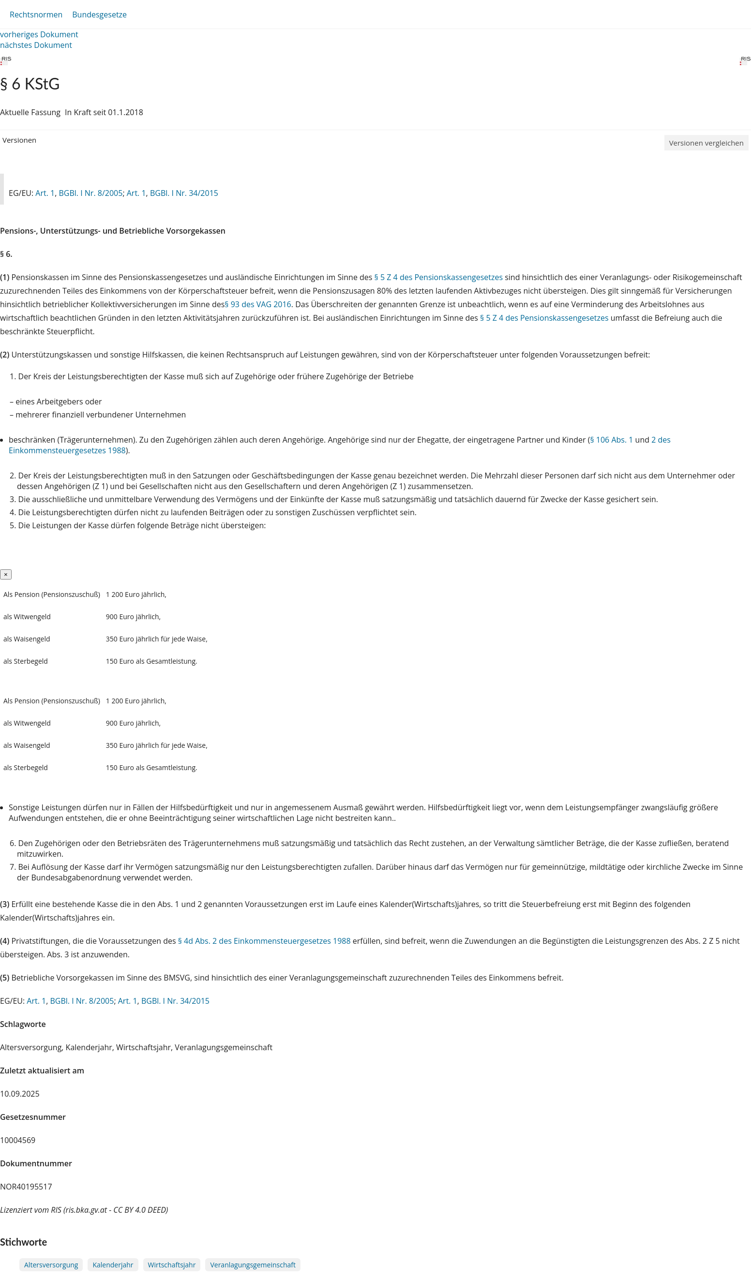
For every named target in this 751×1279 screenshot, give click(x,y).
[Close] (6, 574)
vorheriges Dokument (39, 34)
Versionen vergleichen (706, 143)
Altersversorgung (51, 1264)
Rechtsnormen (36, 14)
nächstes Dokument (36, 45)
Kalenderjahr (112, 1264)
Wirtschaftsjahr (172, 1264)
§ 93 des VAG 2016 (258, 304)
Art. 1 (45, 193)
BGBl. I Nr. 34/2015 (184, 193)
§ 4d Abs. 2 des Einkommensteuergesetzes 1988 (264, 941)
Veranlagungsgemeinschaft (253, 1264)
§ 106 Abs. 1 (611, 439)
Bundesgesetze (99, 14)
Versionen (19, 140)
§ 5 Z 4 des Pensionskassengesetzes (439, 277)
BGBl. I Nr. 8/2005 (90, 193)
